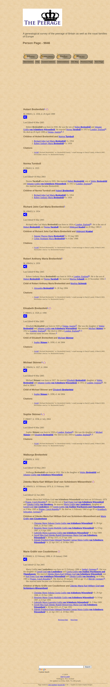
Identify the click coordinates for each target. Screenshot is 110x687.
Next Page (99, 62)
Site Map (74, 62)
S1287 (36, 152)
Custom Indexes (48, 62)
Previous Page (87, 62)
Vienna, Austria (54, 132)
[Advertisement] (65, 87)
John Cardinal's (52, 685)
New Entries (28, 62)
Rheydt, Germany (96, 579)
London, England (97, 129)
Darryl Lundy (65, 677)
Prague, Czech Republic (35, 502)
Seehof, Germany (89, 569)
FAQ (37, 62)
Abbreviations (63, 62)
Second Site (61, 685)
